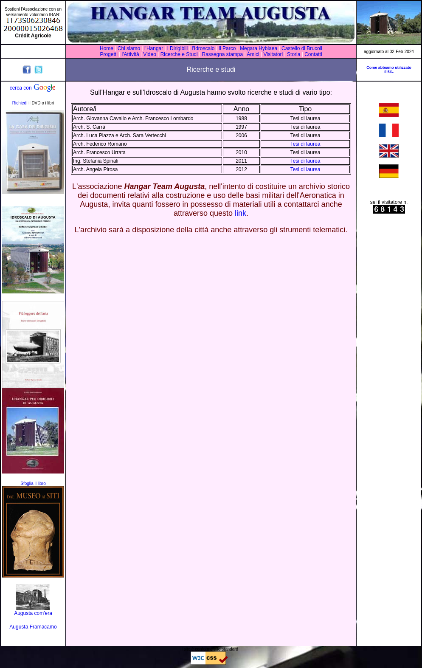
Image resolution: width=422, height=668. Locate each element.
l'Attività (130, 54)
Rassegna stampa (222, 54)
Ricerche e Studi (179, 54)
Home (106, 48)
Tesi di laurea (305, 144)
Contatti (313, 54)
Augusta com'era (33, 613)
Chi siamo (129, 48)
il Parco (227, 48)
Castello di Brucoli (301, 48)
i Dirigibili (177, 48)
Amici (253, 54)
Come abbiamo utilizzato (388, 67)
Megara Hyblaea (258, 48)
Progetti (108, 54)
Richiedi (20, 103)
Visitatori (273, 54)
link (240, 213)
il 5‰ (389, 72)
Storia (294, 54)
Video (149, 54)
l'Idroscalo (203, 48)
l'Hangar (153, 48)
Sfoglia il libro (32, 483)
